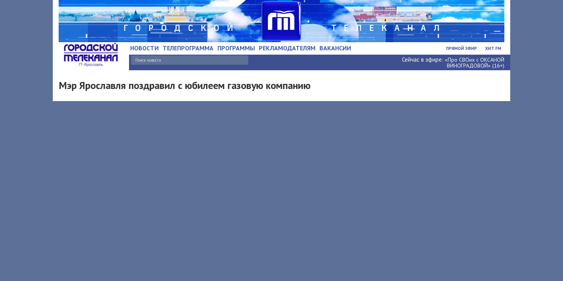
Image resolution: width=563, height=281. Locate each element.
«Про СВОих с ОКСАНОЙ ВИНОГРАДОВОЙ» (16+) (474, 62)
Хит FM (493, 48)
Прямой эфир (461, 48)
